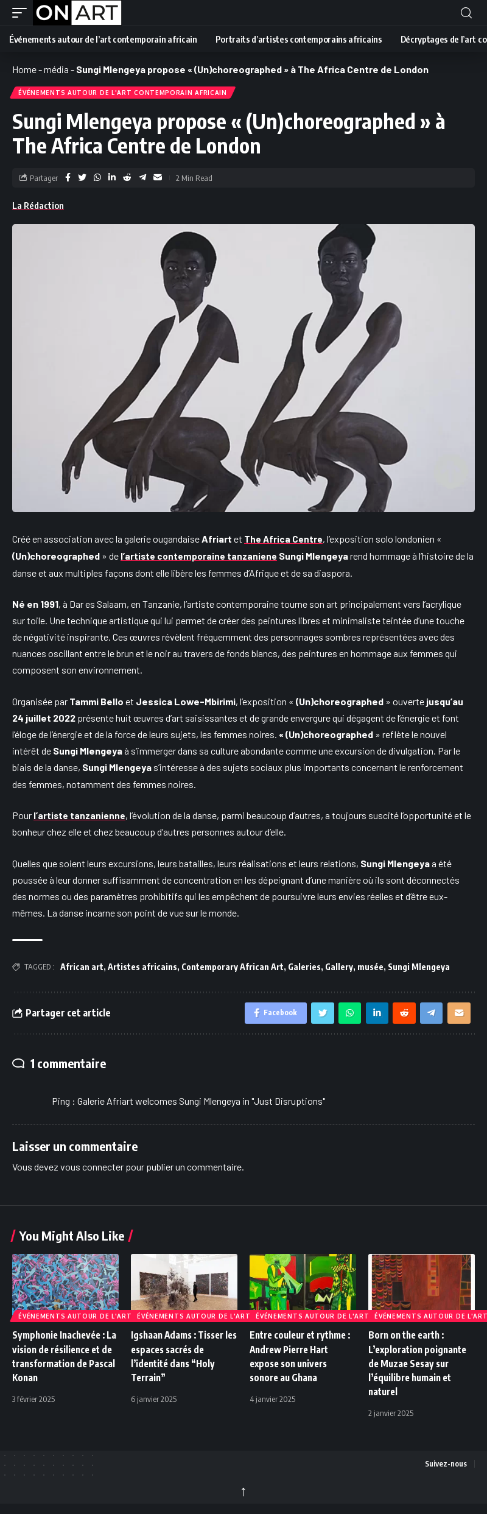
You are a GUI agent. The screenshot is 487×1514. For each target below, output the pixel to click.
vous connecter (92, 1171)
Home (24, 69)
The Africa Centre (284, 541)
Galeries (304, 968)
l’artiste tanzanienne (80, 816)
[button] (22, 13)
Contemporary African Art (232, 968)
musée (370, 968)
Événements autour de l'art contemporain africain (123, 93)
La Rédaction (38, 207)
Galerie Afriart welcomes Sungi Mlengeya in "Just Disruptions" (201, 1105)
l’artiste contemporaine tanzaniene (201, 557)
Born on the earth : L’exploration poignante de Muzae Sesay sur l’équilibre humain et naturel (420, 1368)
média (56, 69)
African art (81, 968)
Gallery (339, 968)
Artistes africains (142, 968)
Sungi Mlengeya (419, 968)
